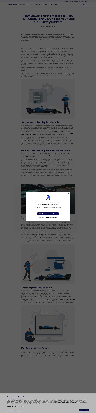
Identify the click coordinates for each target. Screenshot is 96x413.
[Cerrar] (69, 193)
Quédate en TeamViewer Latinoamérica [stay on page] (48, 217)
